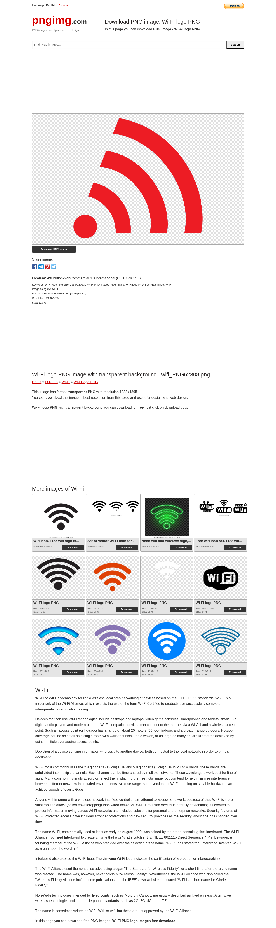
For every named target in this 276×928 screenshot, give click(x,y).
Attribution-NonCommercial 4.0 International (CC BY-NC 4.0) (94, 278)
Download (72, 547)
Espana (63, 5)
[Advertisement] (138, 82)
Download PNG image (54, 249)
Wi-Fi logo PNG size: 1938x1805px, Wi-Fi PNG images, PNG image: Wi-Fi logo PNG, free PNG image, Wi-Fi (108, 284)
